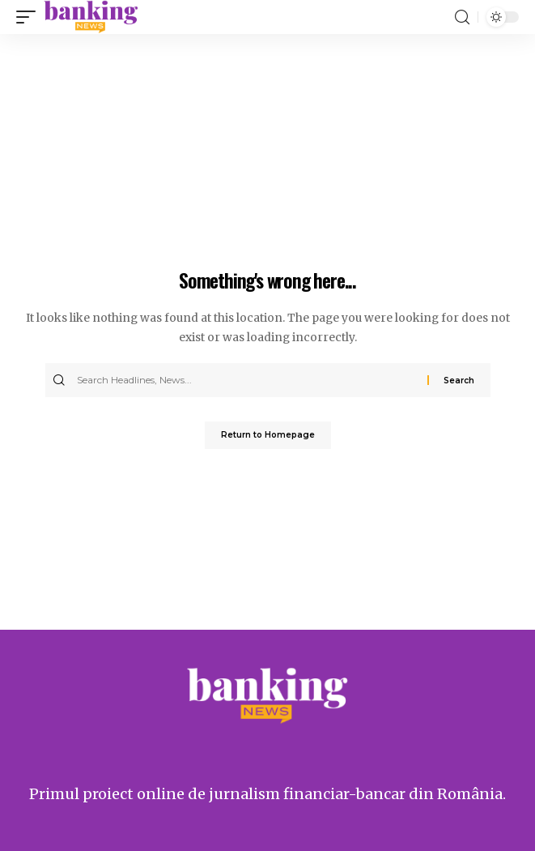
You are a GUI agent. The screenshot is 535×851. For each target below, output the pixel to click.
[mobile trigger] (30, 17)
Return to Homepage (268, 435)
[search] (462, 17)
